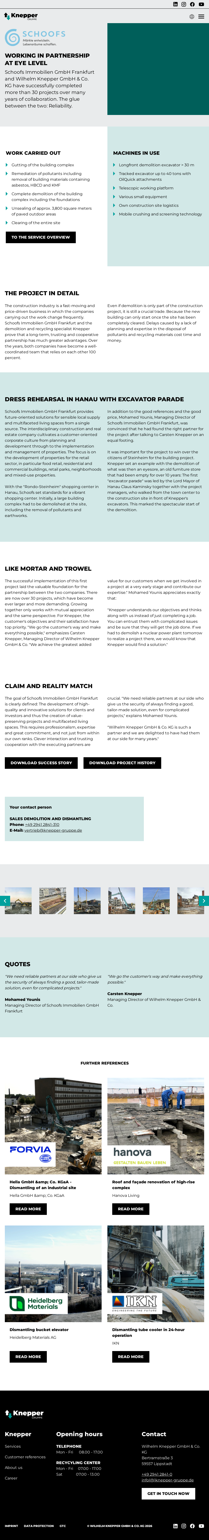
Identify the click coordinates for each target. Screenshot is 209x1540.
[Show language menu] (191, 17)
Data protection (39, 1526)
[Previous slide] (5, 901)
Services (13, 1446)
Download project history (122, 763)
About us (13, 1467)
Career (11, 1478)
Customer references (25, 1457)
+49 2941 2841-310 (42, 824)
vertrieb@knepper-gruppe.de (53, 830)
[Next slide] (204, 901)
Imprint (11, 1526)
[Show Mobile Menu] (201, 16)
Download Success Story (41, 763)
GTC (63, 1526)
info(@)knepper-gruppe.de (168, 1480)
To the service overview (41, 237)
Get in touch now (168, 1493)
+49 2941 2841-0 (157, 1474)
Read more (28, 1209)
